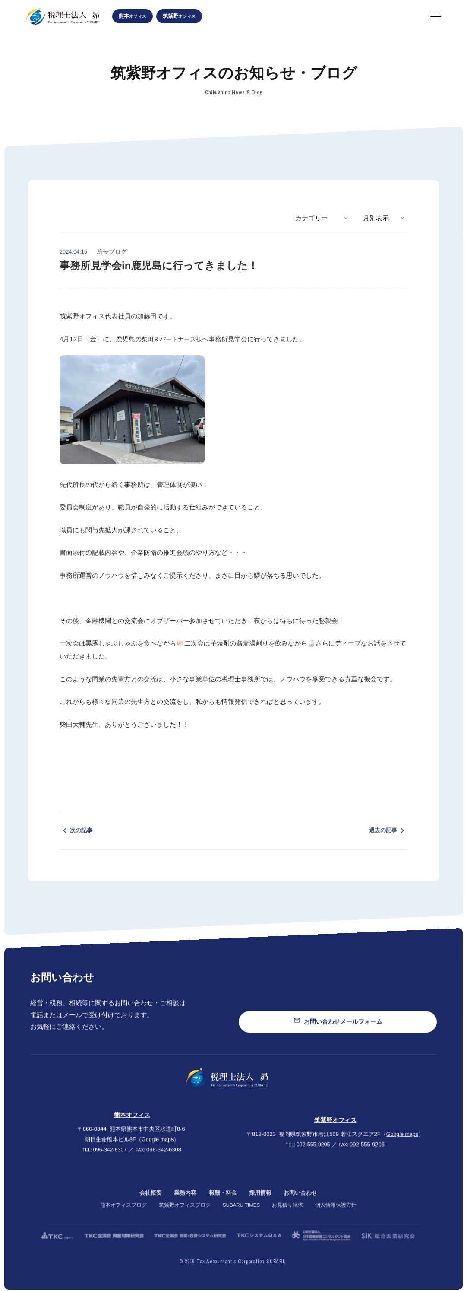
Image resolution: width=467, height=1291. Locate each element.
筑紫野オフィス (335, 1128)
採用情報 (261, 1206)
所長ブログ (112, 251)
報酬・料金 (222, 1206)
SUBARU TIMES (241, 1218)
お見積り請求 (288, 1218)
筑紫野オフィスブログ (183, 1218)
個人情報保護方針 (337, 1218)
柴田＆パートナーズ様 (174, 339)
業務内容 (183, 1206)
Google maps (157, 1148)
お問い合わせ (304, 1206)
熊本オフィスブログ (122, 1218)
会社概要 (147, 1206)
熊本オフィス (132, 1123)
